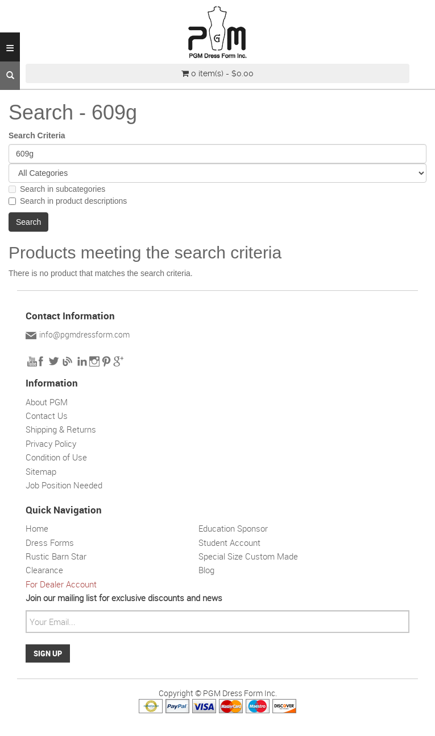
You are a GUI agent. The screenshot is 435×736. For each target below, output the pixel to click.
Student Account (229, 542)
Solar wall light (268, 584)
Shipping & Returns (61, 429)
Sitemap (41, 471)
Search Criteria (37, 135)
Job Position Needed (64, 485)
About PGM (47, 402)
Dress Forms (50, 542)
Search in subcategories (57, 189)
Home (37, 528)
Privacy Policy (51, 443)
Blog (206, 569)
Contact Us (47, 415)
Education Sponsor (233, 528)
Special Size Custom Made (248, 556)
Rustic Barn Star (56, 556)
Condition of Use (56, 457)
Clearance (44, 569)
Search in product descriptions (68, 200)
